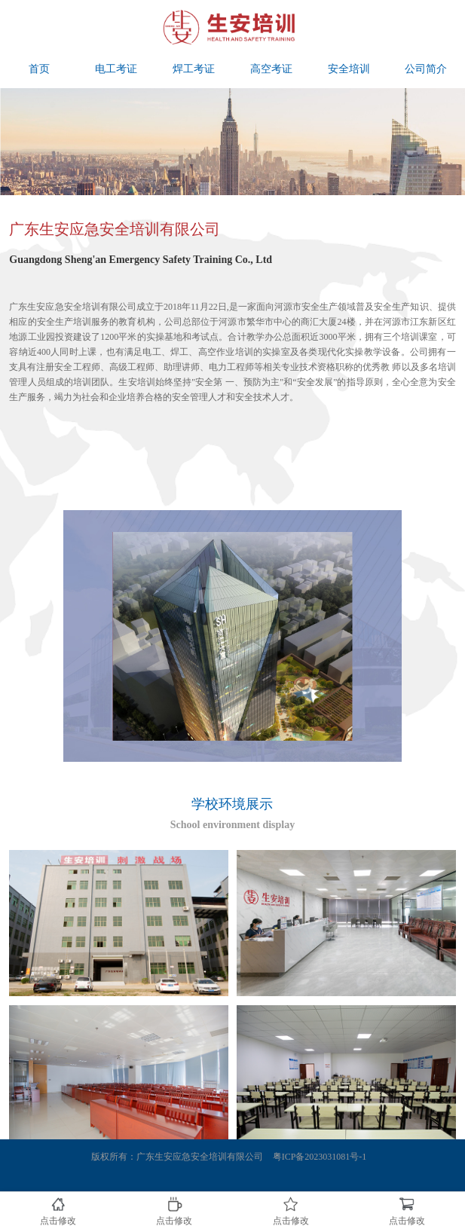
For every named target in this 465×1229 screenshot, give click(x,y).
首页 (39, 69)
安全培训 (349, 69)
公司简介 (426, 69)
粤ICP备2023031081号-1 (320, 1156)
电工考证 (116, 69)
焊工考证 (194, 69)
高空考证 (271, 69)
